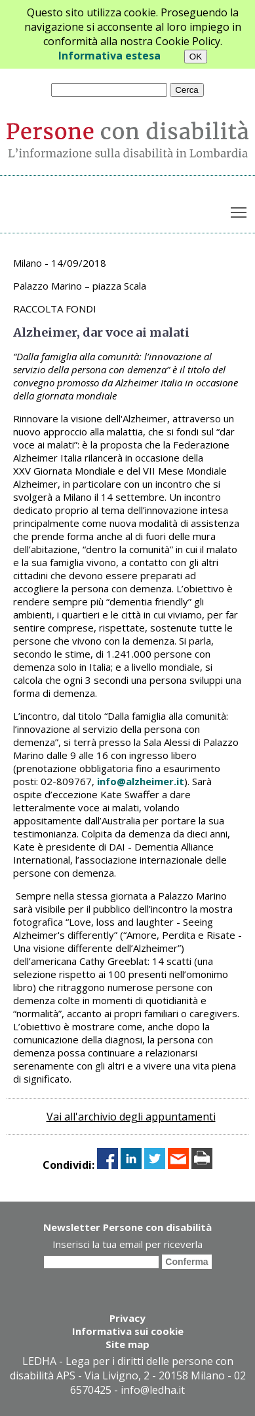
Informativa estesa (109, 55)
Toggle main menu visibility (239, 210)
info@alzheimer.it (140, 781)
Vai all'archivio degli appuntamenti (131, 1116)
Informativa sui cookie (128, 1331)
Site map (127, 1344)
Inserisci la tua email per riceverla (127, 1244)
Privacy (127, 1317)
